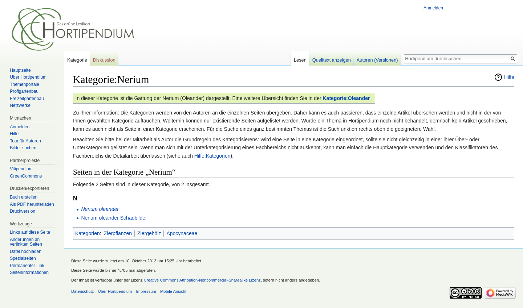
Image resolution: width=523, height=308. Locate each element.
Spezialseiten (23, 258)
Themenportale (24, 84)
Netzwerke (20, 105)
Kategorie (77, 60)
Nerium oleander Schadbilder (114, 218)
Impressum (146, 291)
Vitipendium (21, 168)
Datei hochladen (25, 251)
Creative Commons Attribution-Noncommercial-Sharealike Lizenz (202, 280)
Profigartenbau (24, 91)
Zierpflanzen (118, 233)
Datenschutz (82, 291)
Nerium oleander (100, 209)
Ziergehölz (149, 233)
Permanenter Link (27, 265)
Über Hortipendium (28, 77)
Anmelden (433, 8)
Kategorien (87, 233)
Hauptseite (20, 70)
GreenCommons (26, 176)
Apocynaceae (181, 233)
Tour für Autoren (25, 140)
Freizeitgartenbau (27, 98)
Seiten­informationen (29, 272)
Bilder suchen (23, 147)
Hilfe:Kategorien (212, 156)
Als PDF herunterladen (32, 204)
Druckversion (22, 211)
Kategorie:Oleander (346, 98)
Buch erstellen (23, 197)
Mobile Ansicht (173, 291)
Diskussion (104, 60)
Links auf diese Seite (30, 232)
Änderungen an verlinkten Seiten (26, 242)
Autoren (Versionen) (377, 60)
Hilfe (509, 77)
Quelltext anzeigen (331, 60)
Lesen (300, 60)
